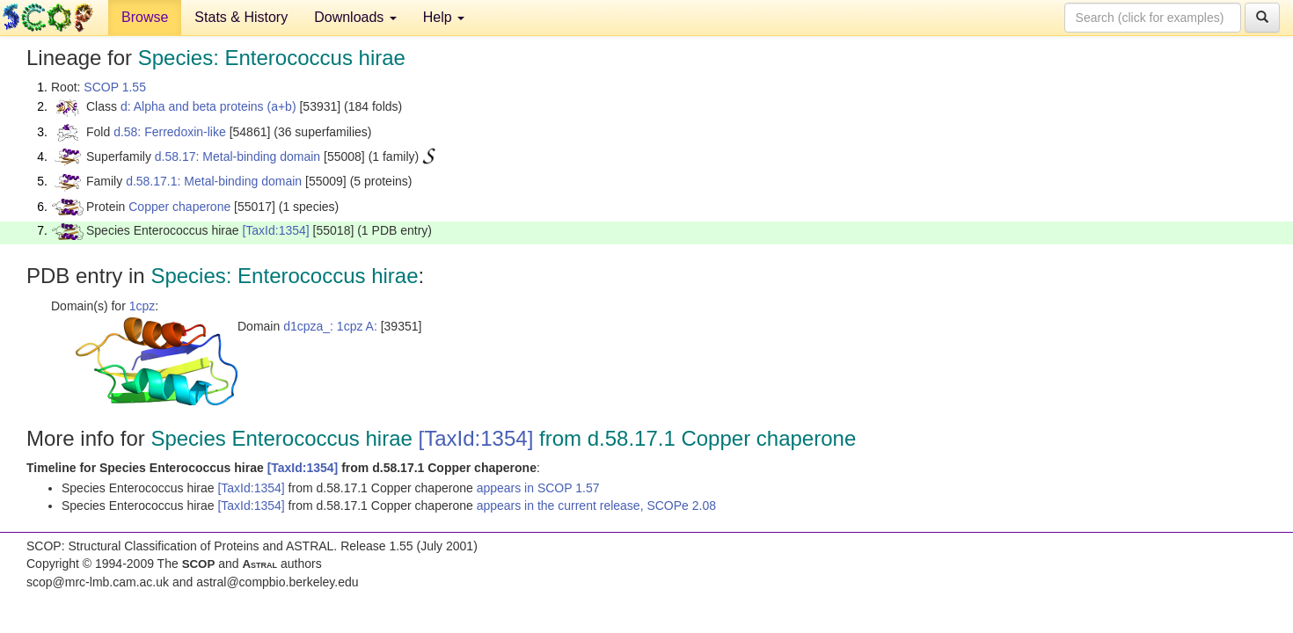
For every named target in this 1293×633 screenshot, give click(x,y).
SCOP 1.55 (115, 87)
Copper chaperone (179, 207)
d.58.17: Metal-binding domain (237, 156)
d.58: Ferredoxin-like (169, 132)
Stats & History (241, 17)
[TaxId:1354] (275, 230)
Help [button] (443, 17)
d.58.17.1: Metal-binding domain (214, 181)
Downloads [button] (355, 17)
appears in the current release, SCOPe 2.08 (596, 505)
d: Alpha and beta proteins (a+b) (208, 106)
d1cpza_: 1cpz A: (330, 326)
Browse (144, 17)
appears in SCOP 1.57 (538, 488)
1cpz (142, 306)
